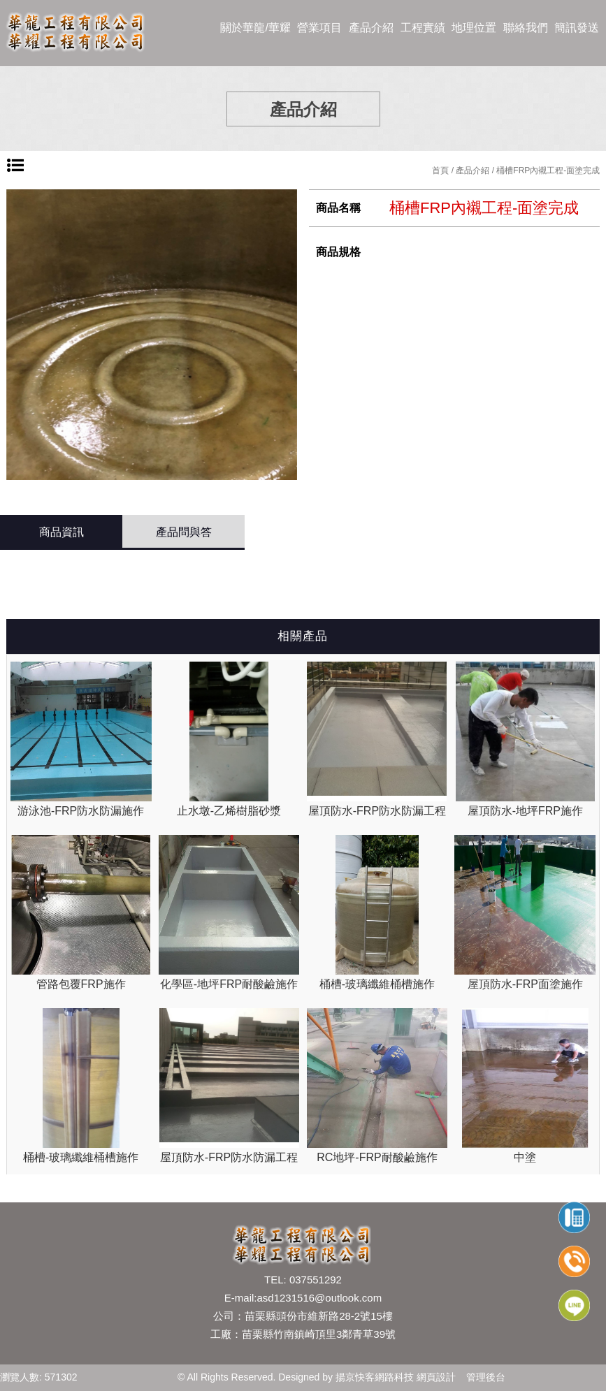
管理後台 (485, 1377)
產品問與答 (184, 532)
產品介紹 (371, 28)
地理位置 (474, 28)
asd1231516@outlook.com (319, 1298)
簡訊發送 (576, 28)
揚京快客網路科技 (375, 1377)
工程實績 (423, 28)
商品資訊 (61, 532)
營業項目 (319, 28)
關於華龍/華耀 (255, 28)
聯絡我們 (525, 28)
